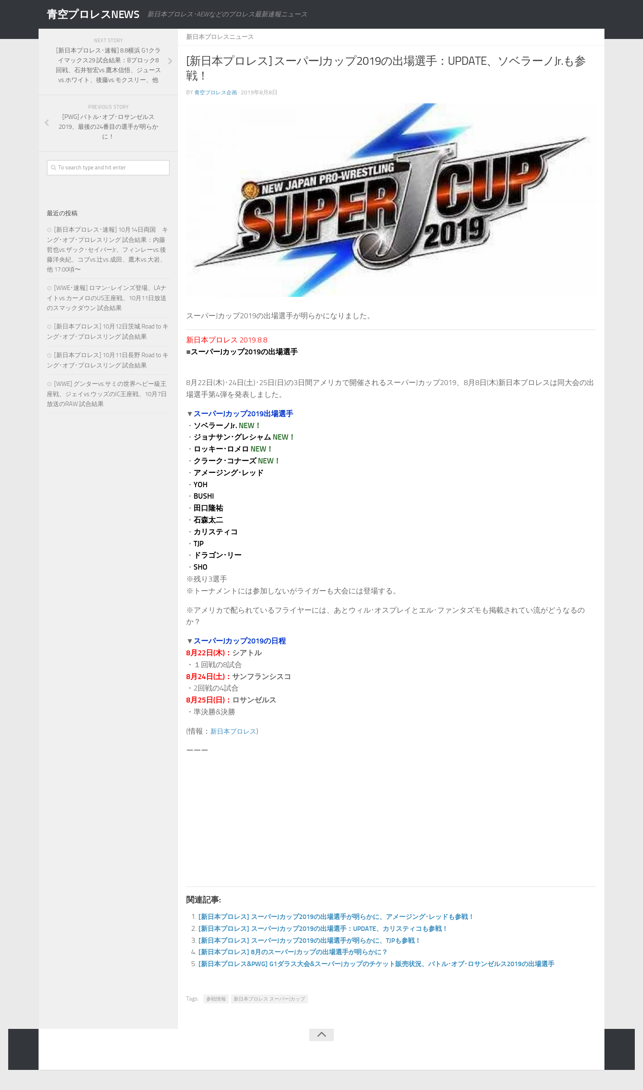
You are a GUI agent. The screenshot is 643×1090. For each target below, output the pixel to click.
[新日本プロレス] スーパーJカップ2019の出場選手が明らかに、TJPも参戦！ (323, 940)
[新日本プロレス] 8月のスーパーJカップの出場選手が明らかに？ (304, 951)
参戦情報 (216, 1011)
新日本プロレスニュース (222, 37)
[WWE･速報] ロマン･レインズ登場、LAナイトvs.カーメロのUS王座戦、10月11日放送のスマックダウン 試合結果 (106, 298)
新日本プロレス (236, 731)
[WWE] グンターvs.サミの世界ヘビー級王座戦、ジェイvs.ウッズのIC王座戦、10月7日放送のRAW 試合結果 (107, 394)
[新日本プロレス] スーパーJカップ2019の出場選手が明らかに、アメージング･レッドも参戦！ (353, 916)
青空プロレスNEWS (100, 14)
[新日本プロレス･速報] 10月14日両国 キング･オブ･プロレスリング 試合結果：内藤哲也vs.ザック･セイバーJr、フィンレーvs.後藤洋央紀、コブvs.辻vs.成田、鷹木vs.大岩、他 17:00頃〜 (107, 249)
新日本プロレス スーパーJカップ (269, 1011)
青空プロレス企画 (217, 92)
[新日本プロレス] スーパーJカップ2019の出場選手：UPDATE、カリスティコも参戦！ (338, 928)
